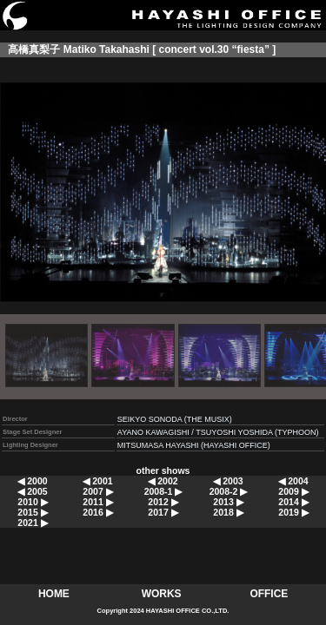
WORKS (162, 594)
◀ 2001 (97, 481)
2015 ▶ (32, 512)
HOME (54, 594)
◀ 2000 (32, 481)
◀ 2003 (228, 481)
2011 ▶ (97, 502)
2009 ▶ (293, 491)
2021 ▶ (32, 522)
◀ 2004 (293, 481)
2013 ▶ (228, 502)
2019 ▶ (293, 512)
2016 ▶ (97, 512)
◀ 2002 (162, 481)
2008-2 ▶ (229, 491)
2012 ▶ (162, 502)
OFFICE (268, 594)
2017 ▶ (162, 512)
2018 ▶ (228, 512)
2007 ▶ (97, 491)
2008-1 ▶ (163, 491)
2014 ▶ (293, 502)
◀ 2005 (32, 491)
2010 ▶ (32, 502)
